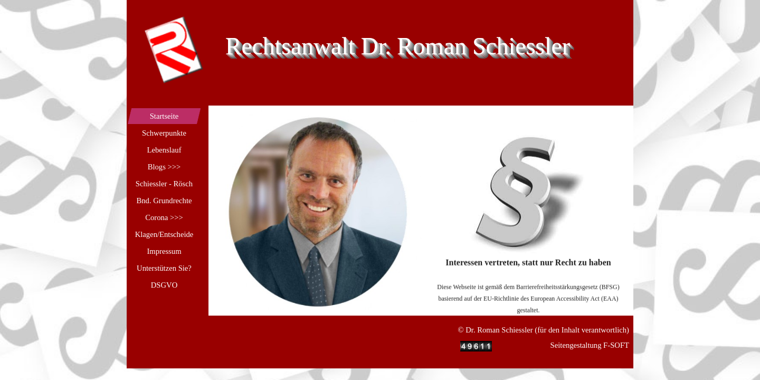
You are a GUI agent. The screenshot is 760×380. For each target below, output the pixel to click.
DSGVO (164, 285)
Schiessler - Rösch (164, 183)
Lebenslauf (164, 150)
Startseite (164, 116)
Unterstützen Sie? (164, 268)
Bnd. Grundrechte (164, 200)
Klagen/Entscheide (164, 234)
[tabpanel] (529, 243)
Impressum (164, 251)
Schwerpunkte (164, 133)
